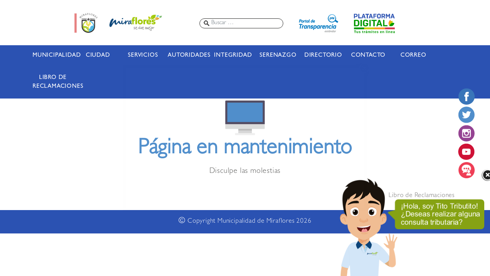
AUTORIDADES (188, 56)
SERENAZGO (278, 56)
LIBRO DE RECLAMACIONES (53, 82)
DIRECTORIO (323, 56)
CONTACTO (368, 56)
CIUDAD (98, 56)
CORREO (413, 56)
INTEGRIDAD (233, 56)
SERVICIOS (143, 56)
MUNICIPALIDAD (53, 56)
